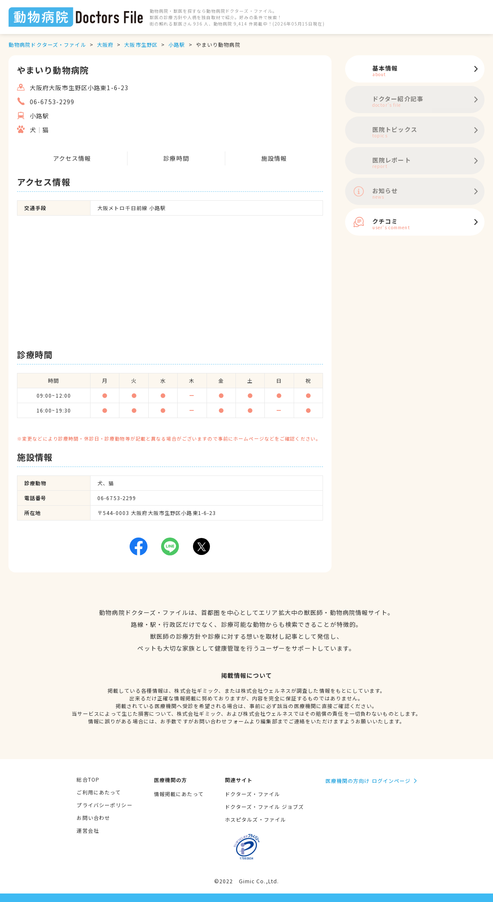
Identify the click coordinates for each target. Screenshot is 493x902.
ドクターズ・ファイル (252, 793)
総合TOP (87, 779)
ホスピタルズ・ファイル (255, 819)
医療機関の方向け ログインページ (368, 780)
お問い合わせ (93, 817)
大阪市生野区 (141, 44)
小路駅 (176, 44)
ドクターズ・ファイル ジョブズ (264, 806)
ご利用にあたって (98, 792)
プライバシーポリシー (104, 804)
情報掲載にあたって (179, 793)
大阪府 (105, 44)
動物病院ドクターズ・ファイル (47, 44)
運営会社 (87, 830)
